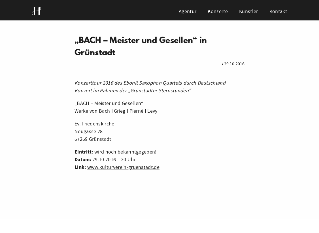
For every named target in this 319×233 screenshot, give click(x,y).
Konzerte (217, 11)
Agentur (187, 11)
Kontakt (278, 11)
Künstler (248, 11)
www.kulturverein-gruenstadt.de (123, 167)
